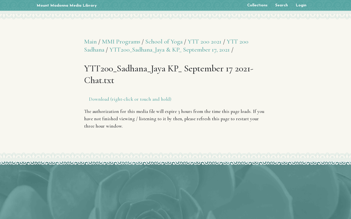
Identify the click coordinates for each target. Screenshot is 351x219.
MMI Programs (121, 41)
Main (90, 41)
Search (281, 5)
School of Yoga (164, 41)
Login (301, 5)
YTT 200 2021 (205, 41)
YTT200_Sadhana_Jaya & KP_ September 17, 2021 (169, 49)
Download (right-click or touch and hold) (130, 99)
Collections (257, 5)
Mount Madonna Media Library (67, 6)
